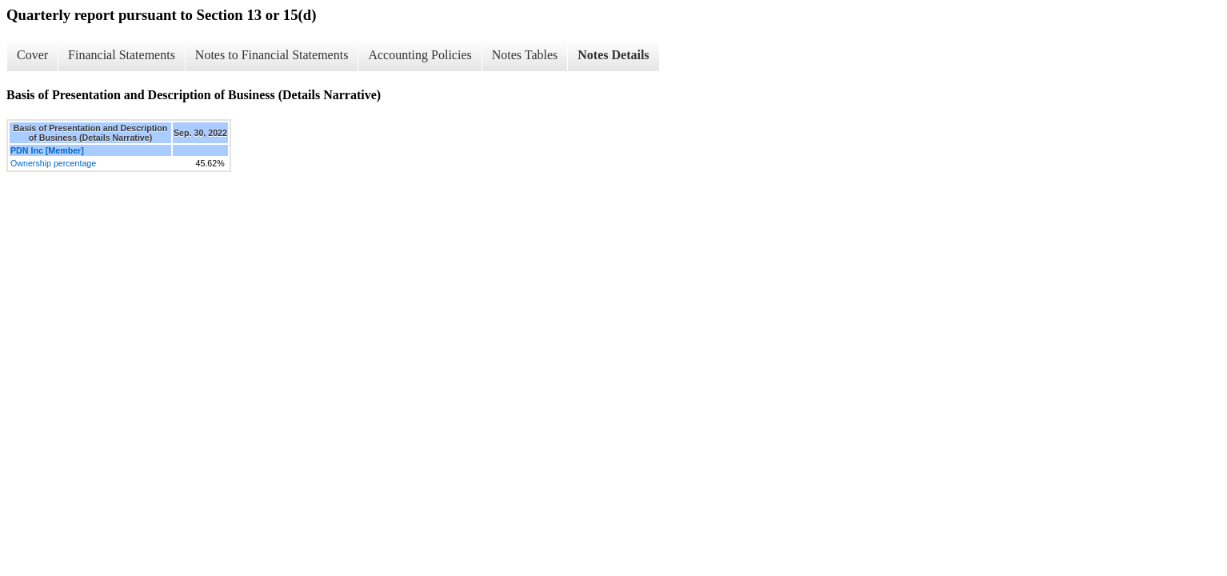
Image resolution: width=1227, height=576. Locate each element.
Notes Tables (525, 55)
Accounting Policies (419, 55)
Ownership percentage (53, 163)
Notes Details (613, 55)
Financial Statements (121, 55)
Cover (32, 55)
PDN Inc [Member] (47, 150)
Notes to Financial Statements (272, 55)
